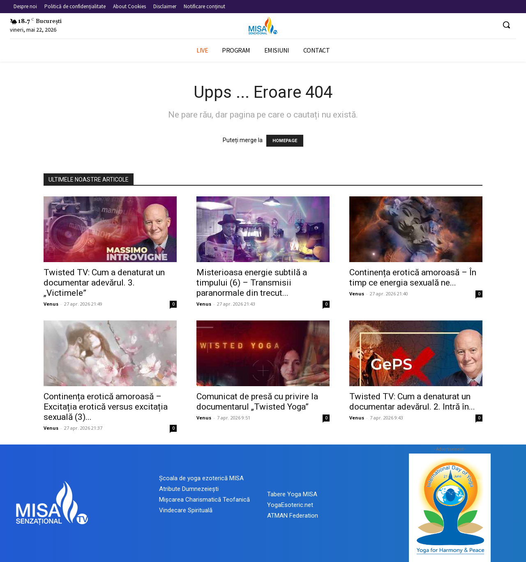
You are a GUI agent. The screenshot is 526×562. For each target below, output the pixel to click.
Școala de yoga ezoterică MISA (201, 478)
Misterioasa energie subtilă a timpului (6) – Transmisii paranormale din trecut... (251, 282)
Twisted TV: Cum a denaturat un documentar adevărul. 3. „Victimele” (104, 282)
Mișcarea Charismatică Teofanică (204, 499)
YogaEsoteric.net (290, 505)
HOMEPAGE (284, 140)
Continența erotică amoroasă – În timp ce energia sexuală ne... (412, 277)
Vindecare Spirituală (185, 510)
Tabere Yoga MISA (292, 494)
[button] (506, 25)
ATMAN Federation (292, 515)
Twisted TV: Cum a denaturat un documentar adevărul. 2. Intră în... (412, 402)
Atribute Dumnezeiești (189, 489)
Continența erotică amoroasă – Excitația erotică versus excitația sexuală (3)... (106, 407)
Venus (51, 304)
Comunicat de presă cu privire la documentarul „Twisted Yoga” (257, 402)
